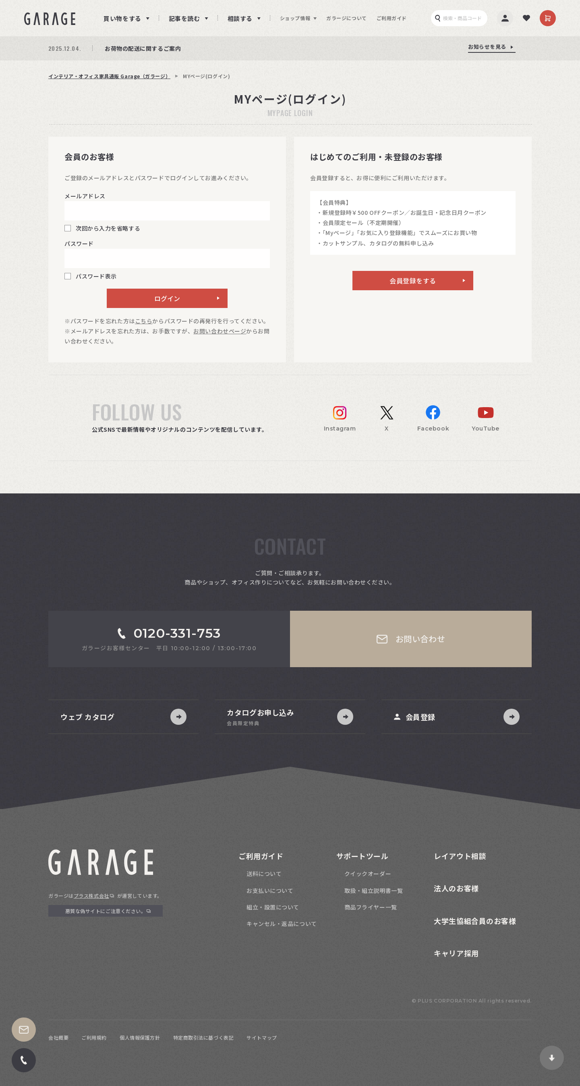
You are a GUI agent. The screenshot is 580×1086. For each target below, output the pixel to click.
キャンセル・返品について (281, 924)
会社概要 (58, 1037)
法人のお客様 (456, 888)
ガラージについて (346, 18)
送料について (264, 874)
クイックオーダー (367, 874)
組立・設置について (272, 907)
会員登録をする (412, 280)
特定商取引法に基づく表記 (203, 1037)
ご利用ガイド (392, 18)
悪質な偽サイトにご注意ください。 (105, 910)
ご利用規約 (94, 1037)
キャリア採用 (456, 953)
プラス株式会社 (91, 895)
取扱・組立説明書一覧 (373, 890)
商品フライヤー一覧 (370, 907)
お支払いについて (269, 890)
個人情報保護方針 (140, 1037)
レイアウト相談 (460, 856)
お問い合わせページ (219, 331)
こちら (144, 321)
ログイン (167, 298)
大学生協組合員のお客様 (475, 920)
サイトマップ (261, 1037)
